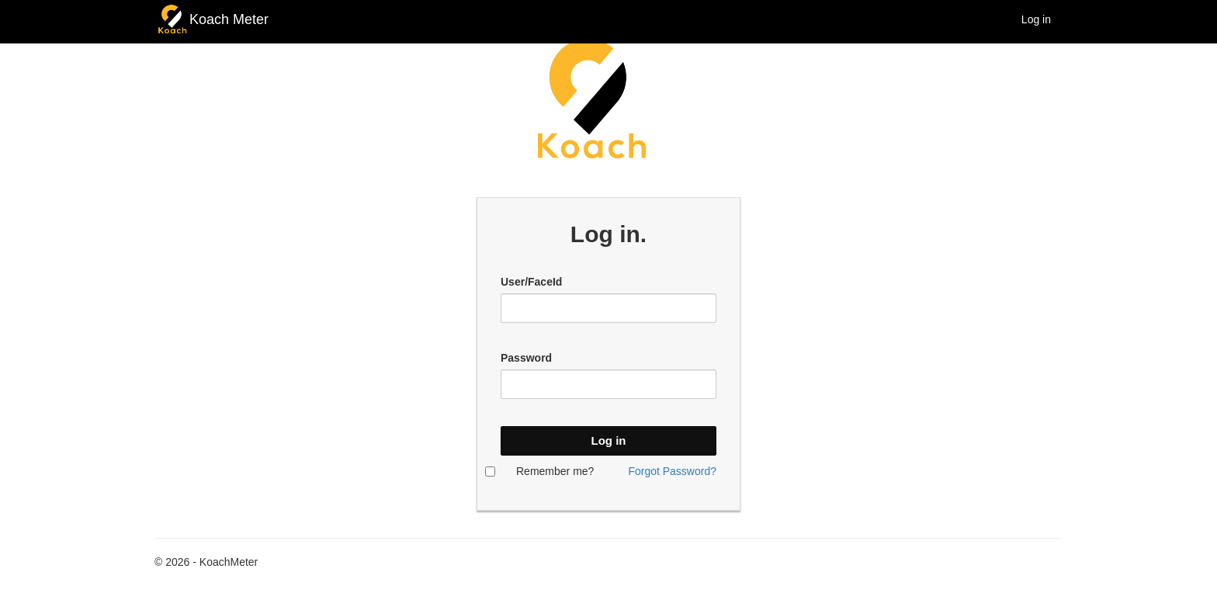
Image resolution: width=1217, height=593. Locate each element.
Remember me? (555, 471)
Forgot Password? (672, 471)
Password (526, 358)
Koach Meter (229, 19)
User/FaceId (531, 282)
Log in (1036, 19)
